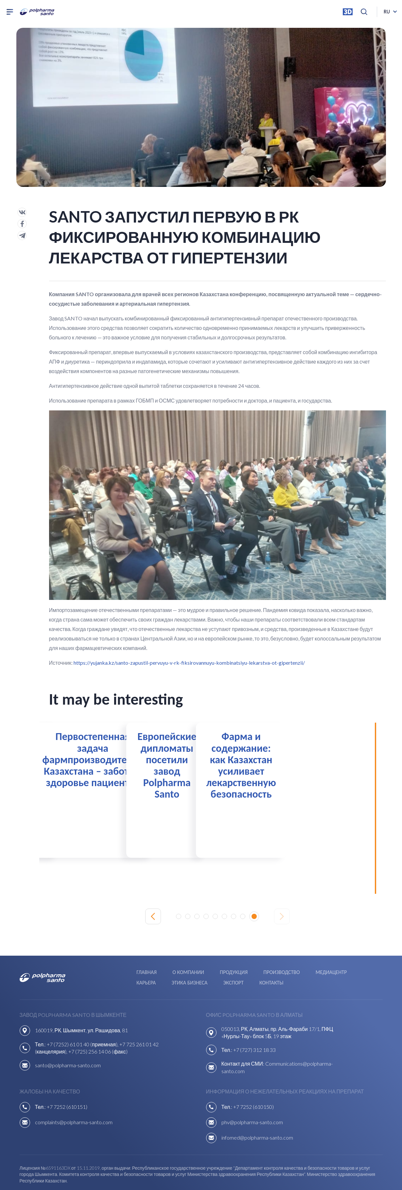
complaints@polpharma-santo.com (74, 1094)
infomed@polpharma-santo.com (257, 1110)
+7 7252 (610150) (253, 1079)
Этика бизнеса (345, 948)
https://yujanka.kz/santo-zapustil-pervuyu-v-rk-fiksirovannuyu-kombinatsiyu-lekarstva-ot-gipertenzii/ (189, 662)
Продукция (173, 948)
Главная (91, 948)
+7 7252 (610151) (67, 1079)
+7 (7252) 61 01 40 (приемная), (83, 1016)
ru (387, 13)
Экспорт (91, 956)
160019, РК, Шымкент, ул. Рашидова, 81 (81, 1003)
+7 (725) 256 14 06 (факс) (97, 1024)
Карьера (305, 948)
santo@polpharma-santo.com (68, 1038)
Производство (218, 948)
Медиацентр (266, 948)
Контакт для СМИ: (243, 1036)
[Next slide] (282, 893)
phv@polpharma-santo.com (252, 1094)
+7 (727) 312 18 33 (254, 1022)
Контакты (126, 956)
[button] (181, 893)
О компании (130, 948)
